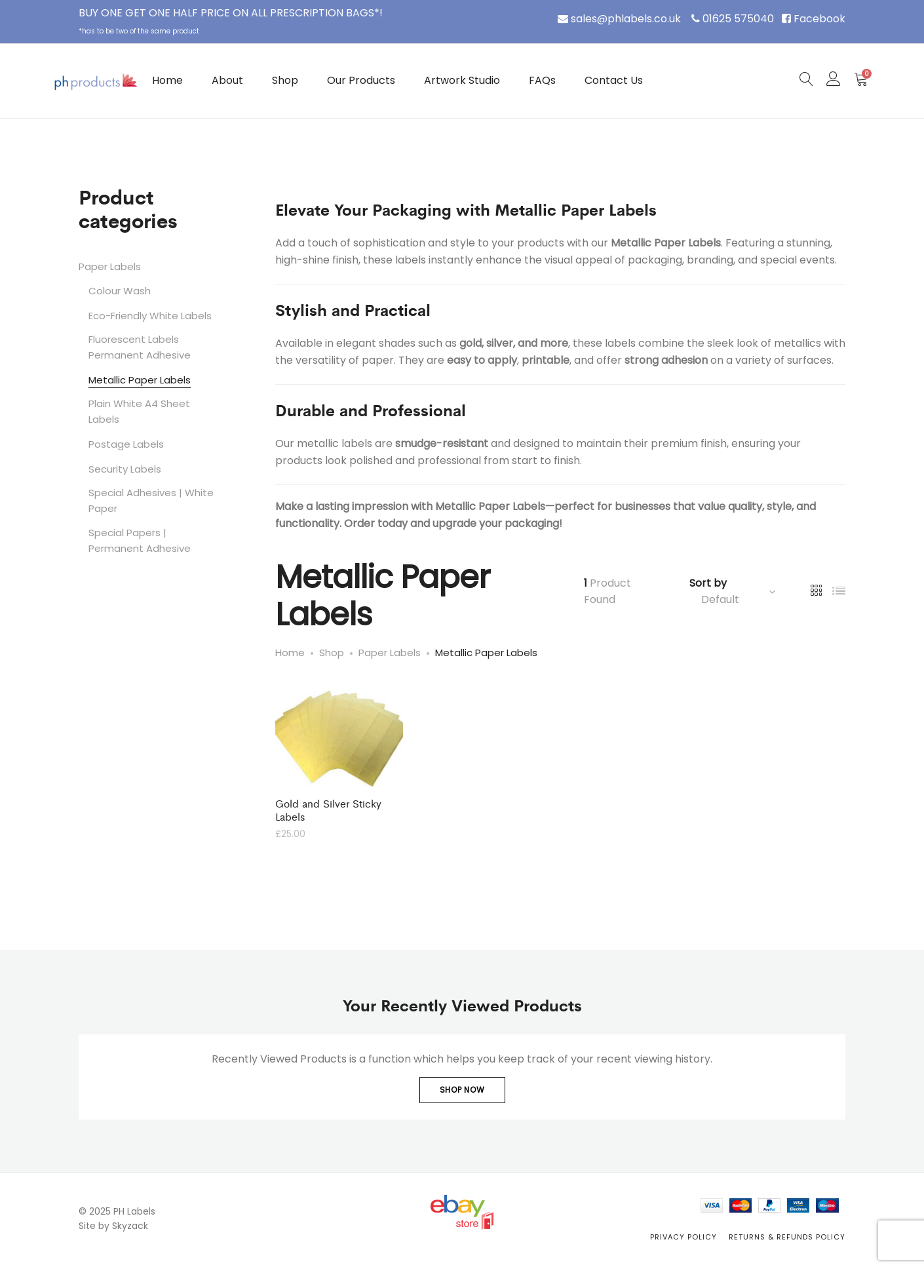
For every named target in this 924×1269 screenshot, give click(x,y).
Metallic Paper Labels (139, 380)
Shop (285, 80)
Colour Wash (119, 291)
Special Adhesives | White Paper (151, 500)
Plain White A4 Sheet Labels (139, 411)
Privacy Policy (683, 1237)
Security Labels (124, 469)
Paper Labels (110, 266)
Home (167, 80)
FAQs (542, 80)
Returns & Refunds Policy (787, 1237)
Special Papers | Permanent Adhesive (139, 540)
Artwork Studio (462, 80)
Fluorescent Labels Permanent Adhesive (139, 347)
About (227, 80)
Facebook (819, 18)
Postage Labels (126, 444)
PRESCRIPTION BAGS (322, 12)
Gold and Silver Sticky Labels (328, 809)
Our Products (361, 80)
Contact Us (614, 80)
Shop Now (462, 1089)
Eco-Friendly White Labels (150, 315)
